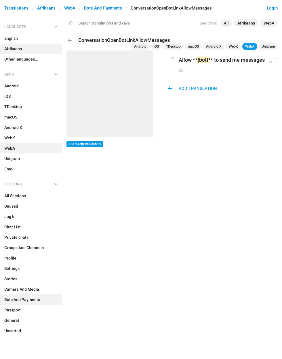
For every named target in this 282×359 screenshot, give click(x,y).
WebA (69, 8)
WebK (233, 46)
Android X (214, 46)
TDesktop (173, 46)
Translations (16, 8)
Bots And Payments (103, 8)
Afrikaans (46, 8)
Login (272, 8)
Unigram (268, 46)
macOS (193, 46)
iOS (156, 46)
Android (140, 46)
